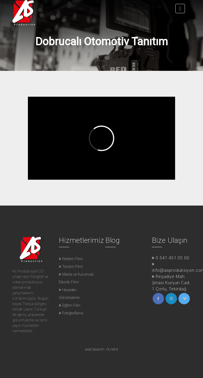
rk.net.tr (112, 349)
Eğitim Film (69, 305)
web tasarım (94, 349)
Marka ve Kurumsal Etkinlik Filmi (76, 278)
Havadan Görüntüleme (69, 294)
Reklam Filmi (71, 258)
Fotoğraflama (71, 313)
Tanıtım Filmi (71, 266)
